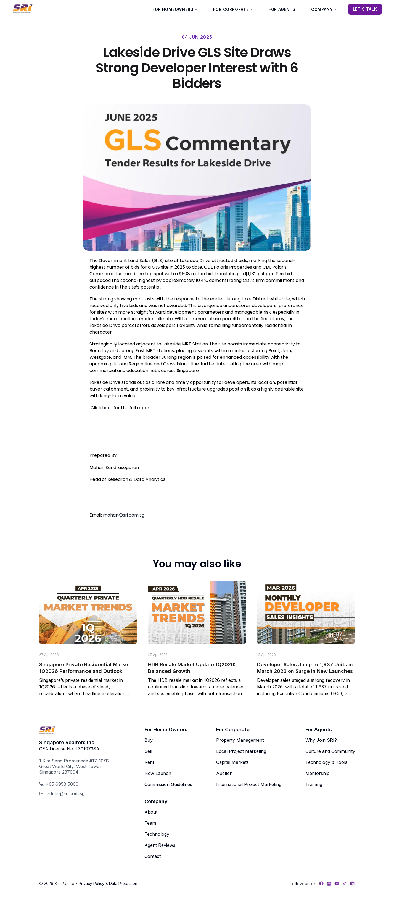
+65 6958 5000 (62, 784)
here (107, 408)
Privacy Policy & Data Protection (108, 883)
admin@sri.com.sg (65, 793)
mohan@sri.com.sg (123, 515)
